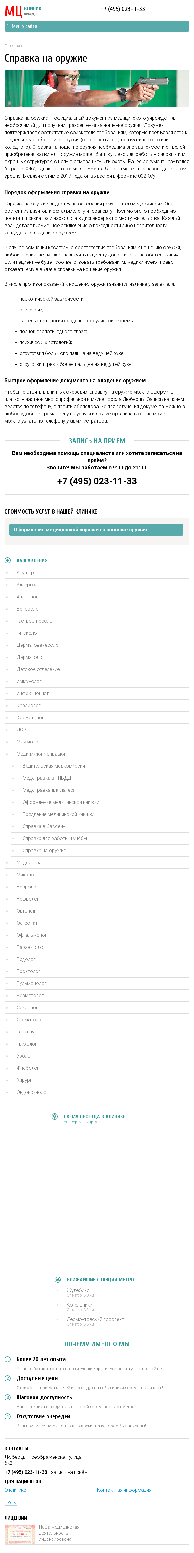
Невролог (27, 887)
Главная (12, 45)
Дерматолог (30, 657)
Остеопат (27, 923)
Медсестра (29, 862)
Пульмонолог (32, 983)
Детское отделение (38, 669)
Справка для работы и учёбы (55, 838)
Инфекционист (33, 693)
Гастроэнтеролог (36, 621)
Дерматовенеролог (39, 645)
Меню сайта (22, 26)
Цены (11, 1502)
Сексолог (27, 1007)
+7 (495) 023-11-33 (123, 8)
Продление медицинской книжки (58, 814)
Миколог (26, 875)
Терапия (25, 1032)
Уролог (25, 1056)
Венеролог (29, 609)
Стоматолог (30, 1020)
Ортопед (26, 911)
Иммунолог (29, 681)
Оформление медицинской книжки (61, 802)
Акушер (25, 572)
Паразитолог (31, 947)
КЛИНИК (23, 12)
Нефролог (28, 899)
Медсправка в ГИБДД (47, 778)
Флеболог (28, 1068)
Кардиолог (29, 705)
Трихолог (27, 1044)
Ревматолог (30, 995)
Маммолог (28, 742)
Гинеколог (28, 633)
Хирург (24, 1080)
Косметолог (30, 717)
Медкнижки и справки (41, 754)
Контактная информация (124, 1490)
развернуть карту (80, 1122)
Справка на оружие (44, 850)
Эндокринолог (33, 1092)
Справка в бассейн (44, 826)
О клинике (15, 1490)
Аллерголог (30, 585)
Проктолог (28, 971)
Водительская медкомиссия (54, 766)
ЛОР (21, 730)
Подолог (26, 959)
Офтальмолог (32, 935)
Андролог (27, 597)
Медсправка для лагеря (49, 790)
